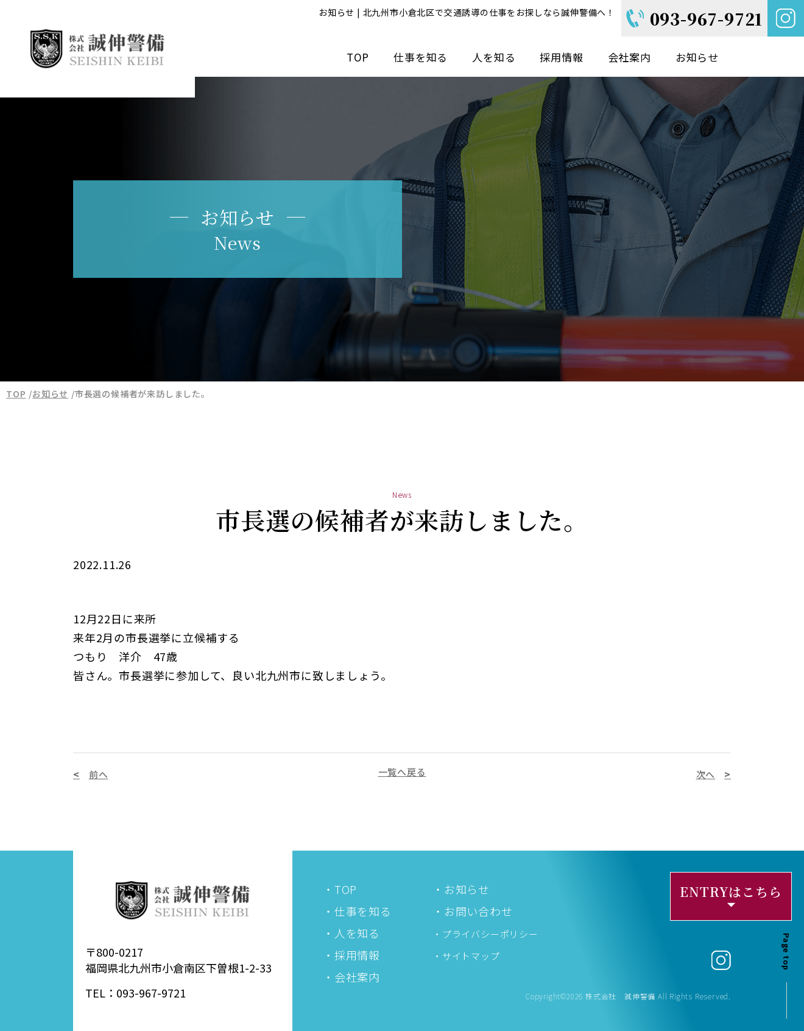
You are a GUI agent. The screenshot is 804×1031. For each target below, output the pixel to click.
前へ (98, 774)
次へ (706, 774)
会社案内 (629, 57)
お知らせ (697, 57)
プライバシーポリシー (490, 933)
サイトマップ (471, 955)
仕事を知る (420, 57)
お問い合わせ (478, 911)
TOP (358, 57)
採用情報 (561, 57)
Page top (786, 951)
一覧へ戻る (402, 771)
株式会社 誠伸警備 (620, 996)
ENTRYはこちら (730, 891)
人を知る (493, 57)
